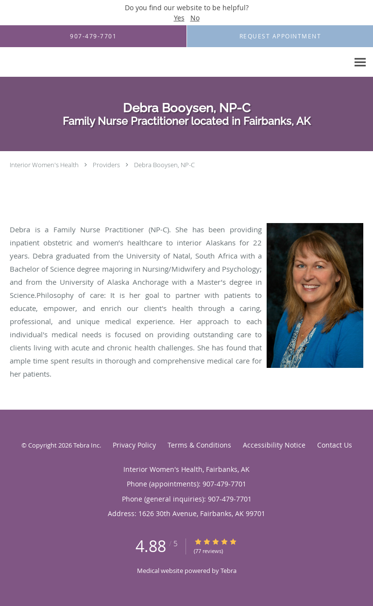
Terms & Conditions (199, 445)
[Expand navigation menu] (360, 62)
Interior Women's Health (44, 164)
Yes (179, 17)
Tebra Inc (86, 445)
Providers (106, 164)
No (195, 17)
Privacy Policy (134, 445)
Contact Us (334, 445)
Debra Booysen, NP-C (164, 164)
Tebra (228, 570)
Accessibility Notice (274, 445)
